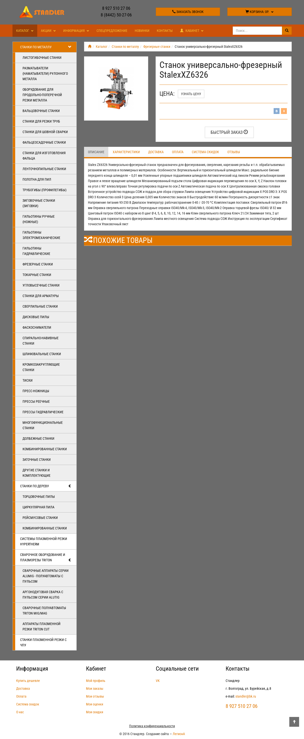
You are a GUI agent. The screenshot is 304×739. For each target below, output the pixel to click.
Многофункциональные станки (43, 425)
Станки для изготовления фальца (44, 155)
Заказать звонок (188, 12)
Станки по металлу (46, 47)
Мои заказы (94, 688)
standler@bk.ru (245, 696)
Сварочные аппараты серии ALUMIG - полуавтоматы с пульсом (46, 576)
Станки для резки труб (41, 121)
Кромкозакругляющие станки (41, 367)
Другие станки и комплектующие (36, 472)
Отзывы (233, 152)
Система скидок (205, 152)
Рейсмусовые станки (40, 518)
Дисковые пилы (36, 317)
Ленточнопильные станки (44, 169)
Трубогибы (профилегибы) (44, 190)
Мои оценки (94, 704)
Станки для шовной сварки (45, 132)
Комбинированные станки (45, 449)
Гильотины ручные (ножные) (39, 219)
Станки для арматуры (41, 296)
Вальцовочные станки (41, 111)
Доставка (156, 152)
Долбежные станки (38, 438)
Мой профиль (95, 681)
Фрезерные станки (38, 264)
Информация (76, 31)
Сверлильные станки (40, 306)
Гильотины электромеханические (41, 235)
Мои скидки (94, 712)
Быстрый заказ (229, 132)
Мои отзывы (95, 696)
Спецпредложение (112, 31)
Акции (48, 31)
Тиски (28, 380)
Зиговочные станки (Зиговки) (39, 203)
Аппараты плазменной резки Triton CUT (42, 626)
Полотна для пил (37, 179)
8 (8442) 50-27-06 (116, 14)
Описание (96, 152)
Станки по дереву (46, 486)
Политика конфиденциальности (152, 726)
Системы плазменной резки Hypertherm (43, 541)
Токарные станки (37, 275)
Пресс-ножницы (36, 391)
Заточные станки (37, 460)
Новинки (142, 31)
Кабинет (192, 31)
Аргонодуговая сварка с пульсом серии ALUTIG (43, 594)
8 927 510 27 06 (116, 8)
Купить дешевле (28, 681)
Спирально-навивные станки (41, 340)
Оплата (177, 152)
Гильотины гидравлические (36, 251)
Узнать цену (191, 94)
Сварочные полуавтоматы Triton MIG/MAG (44, 610)
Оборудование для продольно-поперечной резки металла (42, 95)
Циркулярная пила (38, 507)
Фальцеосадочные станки (44, 142)
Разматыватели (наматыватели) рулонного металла (45, 73)
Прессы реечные (36, 401)
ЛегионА (179, 734)
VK (158, 681)
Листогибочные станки (42, 58)
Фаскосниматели (37, 327)
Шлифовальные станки (42, 354)
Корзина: (259, 12)
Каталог (25, 31)
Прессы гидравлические (43, 412)
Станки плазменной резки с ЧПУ (43, 642)
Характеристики (126, 152)
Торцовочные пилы (39, 497)
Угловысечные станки (41, 285)
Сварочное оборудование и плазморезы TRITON (46, 558)
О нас (20, 712)
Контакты (165, 31)
